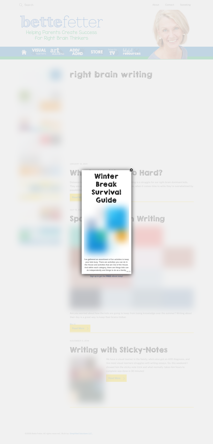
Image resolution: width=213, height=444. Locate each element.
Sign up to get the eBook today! (106, 276)
